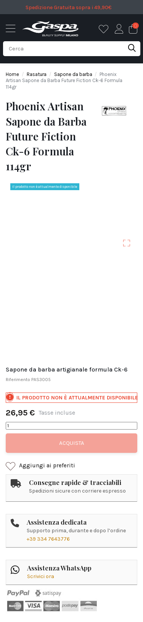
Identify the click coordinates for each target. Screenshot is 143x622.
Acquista (71, 442)
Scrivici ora (40, 576)
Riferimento (18, 379)
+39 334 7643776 (48, 539)
